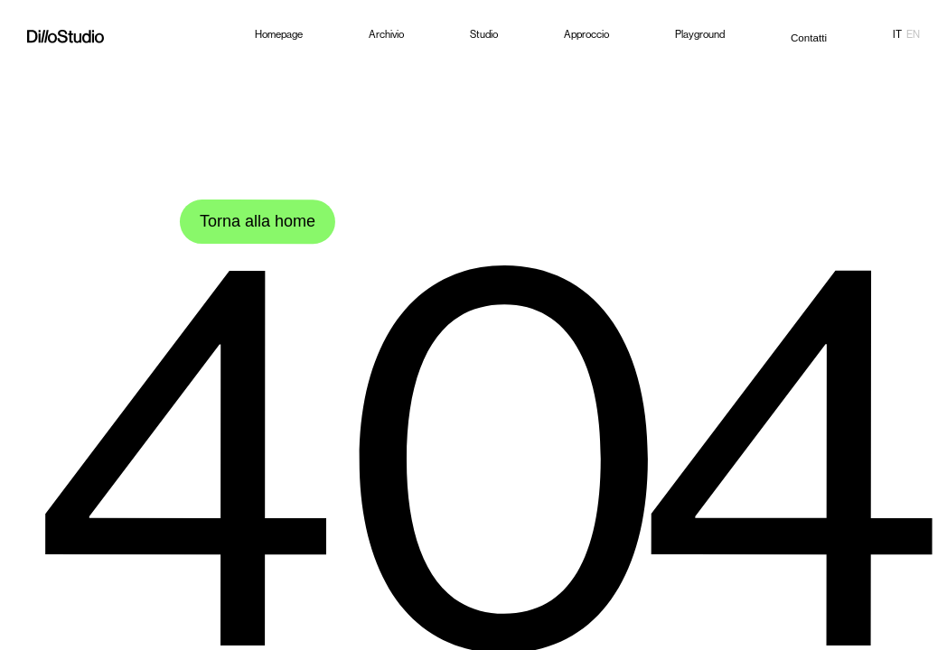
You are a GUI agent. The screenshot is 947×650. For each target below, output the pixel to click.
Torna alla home (260, 221)
